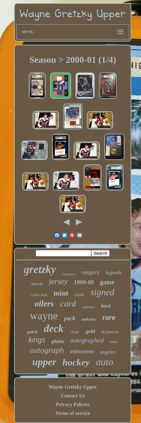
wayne (44, 315)
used (113, 342)
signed (102, 292)
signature (88, 307)
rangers (90, 272)
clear (74, 331)
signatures (68, 274)
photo (58, 341)
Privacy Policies (73, 404)
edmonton (82, 351)
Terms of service (72, 413)
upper (44, 361)
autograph (47, 350)
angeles (108, 352)
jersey (58, 281)
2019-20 (37, 284)
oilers (44, 303)
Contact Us (73, 395)
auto (104, 361)
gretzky (40, 269)
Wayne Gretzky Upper (73, 387)
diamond (109, 332)
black (106, 306)
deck (53, 328)
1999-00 (84, 282)
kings (37, 340)
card (68, 303)
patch (32, 331)
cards (79, 294)
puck (69, 318)
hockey (76, 362)
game (107, 282)
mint (60, 293)
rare (109, 317)
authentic (88, 319)
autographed (87, 340)
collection (39, 294)
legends (113, 273)
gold (90, 331)
